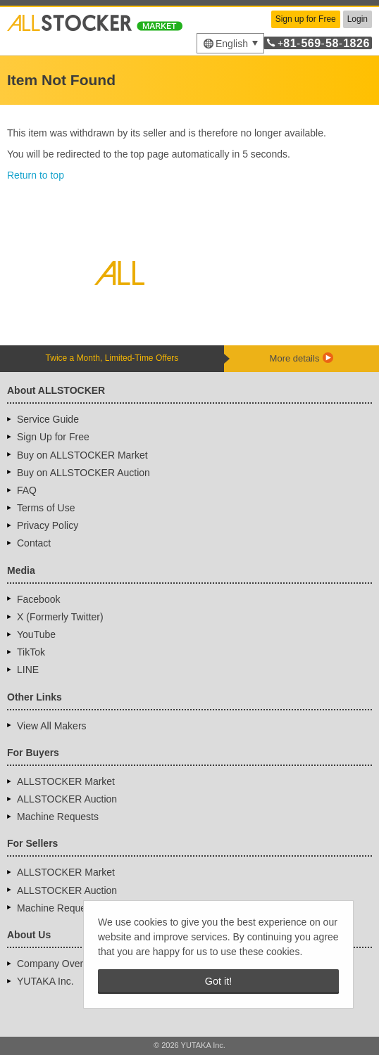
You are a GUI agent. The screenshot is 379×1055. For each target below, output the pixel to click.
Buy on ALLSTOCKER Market (82, 455)
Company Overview (60, 963)
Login (357, 19)
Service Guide (48, 419)
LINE (28, 669)
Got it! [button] (218, 981)
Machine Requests (58, 816)
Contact (34, 543)
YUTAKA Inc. (45, 981)
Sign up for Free (305, 19)
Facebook (38, 599)
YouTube (36, 634)
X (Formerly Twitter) (60, 616)
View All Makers (52, 725)
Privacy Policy (47, 525)
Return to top (35, 175)
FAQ (27, 490)
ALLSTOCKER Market (66, 781)
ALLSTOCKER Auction (67, 799)
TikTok (31, 652)
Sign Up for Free (53, 436)
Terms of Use (46, 507)
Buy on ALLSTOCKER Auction (83, 472)
